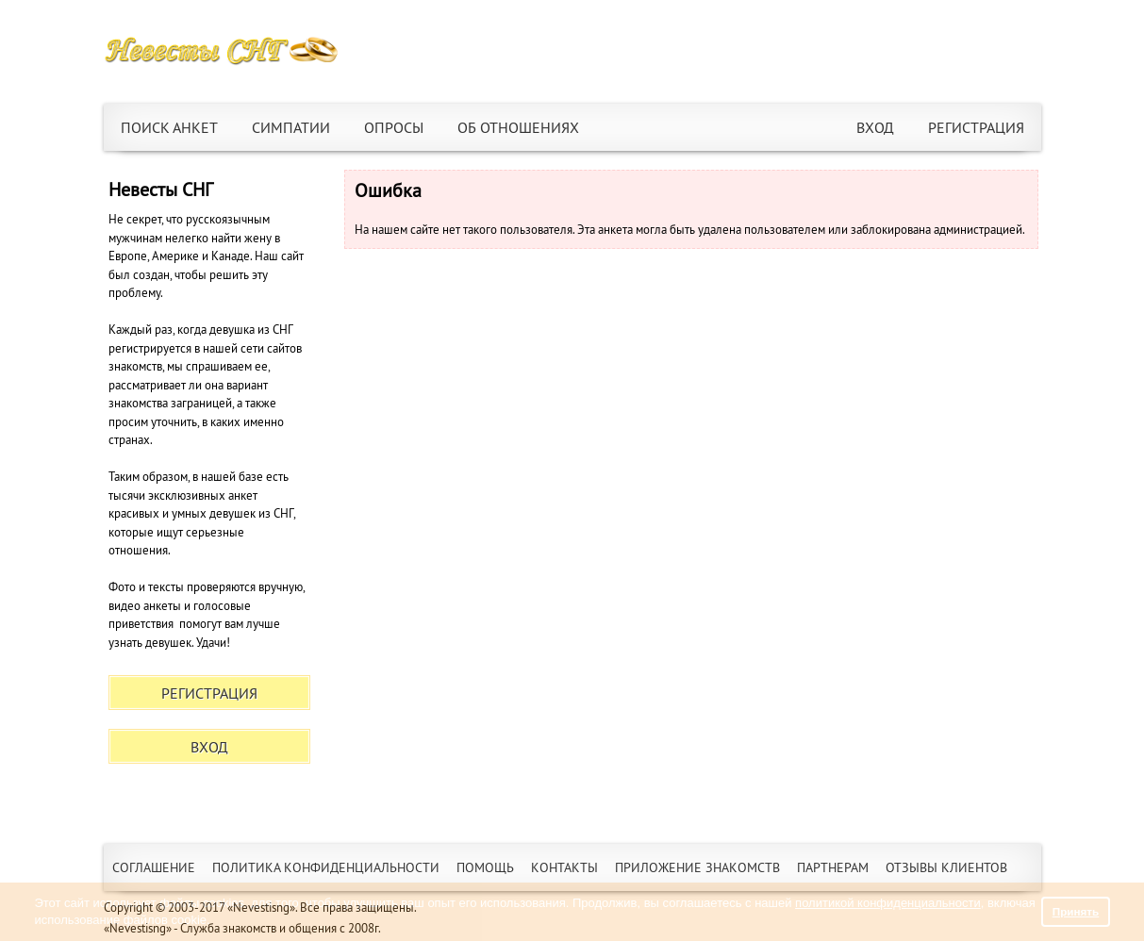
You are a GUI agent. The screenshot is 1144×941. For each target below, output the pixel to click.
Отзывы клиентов (946, 867)
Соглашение (153, 867)
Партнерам (833, 867)
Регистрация (976, 127)
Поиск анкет (169, 127)
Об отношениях (518, 127)
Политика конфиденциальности (325, 867)
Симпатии (291, 127)
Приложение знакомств (697, 867)
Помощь (485, 867)
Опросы (393, 127)
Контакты (564, 867)
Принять (1076, 911)
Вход (875, 127)
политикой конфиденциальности (888, 903)
